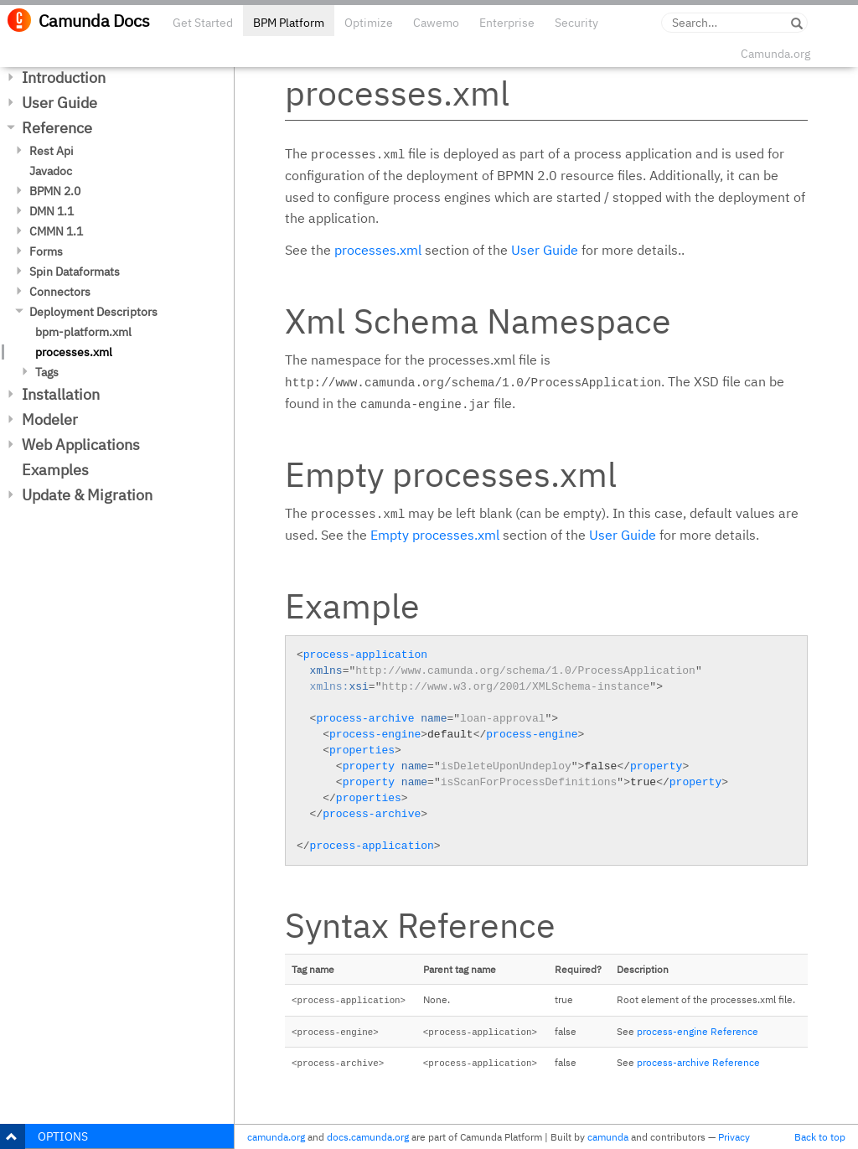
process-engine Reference (697, 1031)
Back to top (819, 1137)
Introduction (64, 77)
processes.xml (73, 352)
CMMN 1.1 (56, 231)
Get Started (203, 22)
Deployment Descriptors (93, 311)
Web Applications (81, 444)
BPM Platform (288, 22)
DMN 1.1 (51, 211)
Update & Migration (87, 495)
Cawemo (436, 22)
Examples (55, 469)
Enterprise (507, 22)
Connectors (59, 291)
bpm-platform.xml (83, 331)
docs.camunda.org (368, 1137)
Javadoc (50, 171)
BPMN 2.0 (54, 191)
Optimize (368, 22)
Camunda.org (775, 53)
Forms (46, 251)
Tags (47, 372)
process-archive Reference (698, 1062)
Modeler (50, 419)
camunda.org (276, 1137)
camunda (607, 1137)
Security (576, 22)
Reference (57, 127)
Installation (61, 394)
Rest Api (51, 150)
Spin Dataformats (74, 271)
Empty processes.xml (434, 534)
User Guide (59, 102)
